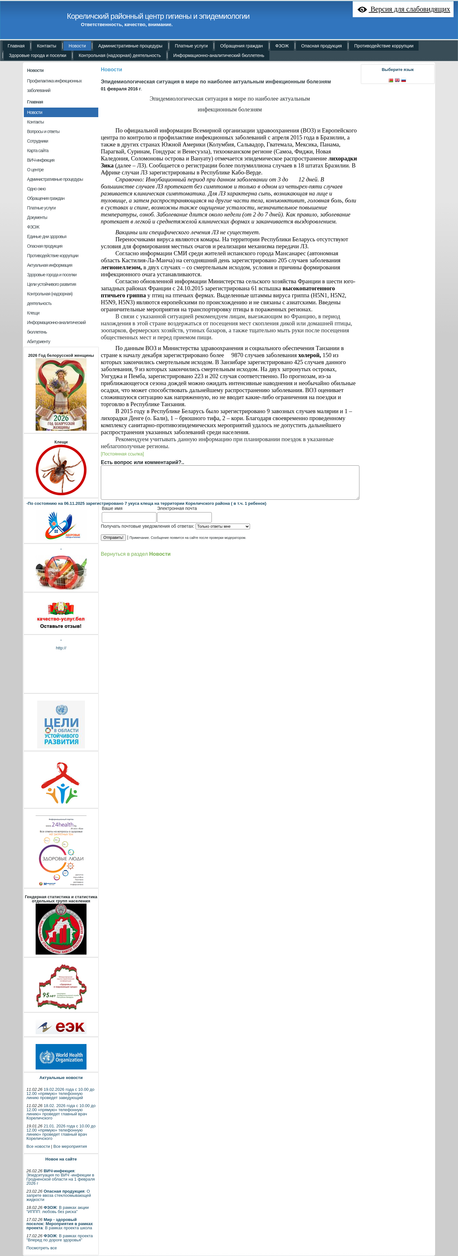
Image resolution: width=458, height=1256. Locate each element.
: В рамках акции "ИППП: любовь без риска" (57, 1209)
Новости (35, 70)
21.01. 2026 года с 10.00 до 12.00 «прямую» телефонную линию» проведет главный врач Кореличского (60, 1132)
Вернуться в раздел (135, 554)
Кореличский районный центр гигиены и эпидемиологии (158, 16)
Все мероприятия (70, 1146)
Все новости (38, 1146)
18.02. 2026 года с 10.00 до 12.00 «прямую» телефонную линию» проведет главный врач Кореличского (60, 1111)
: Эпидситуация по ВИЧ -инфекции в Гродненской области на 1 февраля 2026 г (60, 1177)
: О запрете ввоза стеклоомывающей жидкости (58, 1195)
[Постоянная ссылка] (122, 453)
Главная (35, 101)
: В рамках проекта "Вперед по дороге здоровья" (59, 1237)
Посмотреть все (41, 1247)
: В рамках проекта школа (59, 1223)
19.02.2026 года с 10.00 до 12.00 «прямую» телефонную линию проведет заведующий (60, 1093)
